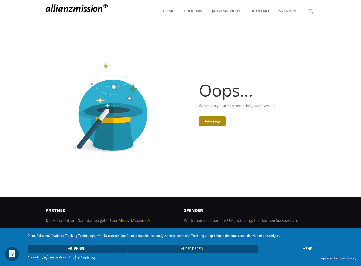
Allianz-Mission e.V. (135, 220)
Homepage (212, 121)
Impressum (326, 258)
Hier (257, 220)
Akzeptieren (192, 249)
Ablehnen (76, 249)
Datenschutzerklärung (345, 258)
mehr (307, 249)
